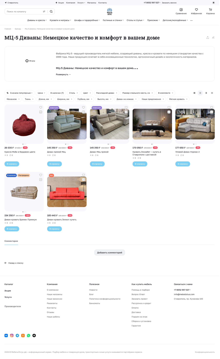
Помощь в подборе (141, 290)
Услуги (8, 297)
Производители (12, 306)
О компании (52, 290)
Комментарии (11, 241)
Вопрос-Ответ (138, 294)
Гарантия (136, 325)
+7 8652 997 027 (151, 2)
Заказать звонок (169, 3)
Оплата (135, 308)
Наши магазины (54, 294)
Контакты (51, 308)
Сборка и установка (141, 321)
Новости (93, 290)
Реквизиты (52, 303)
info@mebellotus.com (184, 294)
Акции (7, 290)
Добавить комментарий (109, 252)
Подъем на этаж (139, 316)
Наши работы (53, 316)
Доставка (136, 312)
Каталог (8, 284)
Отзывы (50, 312)
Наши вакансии (54, 299)
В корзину (12, 164)
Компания (52, 284)
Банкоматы (94, 303)
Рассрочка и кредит (141, 303)
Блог (91, 294)
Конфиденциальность (205, 352)
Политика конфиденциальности (104, 299)
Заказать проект (140, 299)
